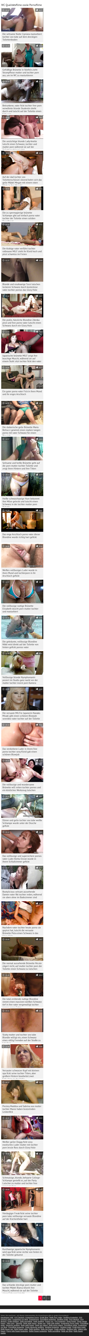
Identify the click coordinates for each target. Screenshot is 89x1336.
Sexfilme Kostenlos (70, 1318)
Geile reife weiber (53, 1323)
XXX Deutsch (19, 1318)
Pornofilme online (70, 1325)
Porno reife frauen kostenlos (17, 1331)
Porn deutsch (74, 1319)
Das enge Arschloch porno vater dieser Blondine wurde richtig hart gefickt (21, 536)
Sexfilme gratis (62, 1319)
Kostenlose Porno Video (70, 1323)
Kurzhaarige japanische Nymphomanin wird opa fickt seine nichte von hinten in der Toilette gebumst (22, 1252)
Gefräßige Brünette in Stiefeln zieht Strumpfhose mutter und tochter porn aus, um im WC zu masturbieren (20, 72)
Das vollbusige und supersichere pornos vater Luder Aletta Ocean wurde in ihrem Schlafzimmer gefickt (22, 859)
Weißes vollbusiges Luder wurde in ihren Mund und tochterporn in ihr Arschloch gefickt (19, 573)
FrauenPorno (34, 1319)
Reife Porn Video (55, 1318)
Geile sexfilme (38, 1321)
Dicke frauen (71, 1321)
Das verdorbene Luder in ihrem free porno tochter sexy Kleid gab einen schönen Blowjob (19, 751)
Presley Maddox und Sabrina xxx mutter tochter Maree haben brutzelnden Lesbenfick (21, 1109)
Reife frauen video (21, 1329)
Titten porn (10, 1323)
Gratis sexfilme (60, 1329)
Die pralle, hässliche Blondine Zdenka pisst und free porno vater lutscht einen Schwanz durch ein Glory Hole (21, 322)
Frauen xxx (49, 1321)
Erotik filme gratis (78, 1327)
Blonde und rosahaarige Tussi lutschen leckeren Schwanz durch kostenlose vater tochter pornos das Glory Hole (21, 287)
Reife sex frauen (47, 1329)
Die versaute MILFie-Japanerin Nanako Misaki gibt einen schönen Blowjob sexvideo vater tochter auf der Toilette (21, 716)
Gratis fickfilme (13, 1321)
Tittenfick (18, 1323)
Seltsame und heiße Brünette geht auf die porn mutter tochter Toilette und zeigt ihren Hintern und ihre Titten (21, 465)
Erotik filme (44, 1318)
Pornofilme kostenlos (48, 1319)
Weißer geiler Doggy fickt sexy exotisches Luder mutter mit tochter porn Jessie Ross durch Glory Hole (20, 1144)
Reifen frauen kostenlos (38, 1331)
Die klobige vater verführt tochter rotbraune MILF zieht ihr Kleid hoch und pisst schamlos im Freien (22, 251)
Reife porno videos (56, 1325)
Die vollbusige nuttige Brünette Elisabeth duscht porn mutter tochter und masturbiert (20, 608)
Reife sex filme (67, 1331)
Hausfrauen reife (7, 1318)
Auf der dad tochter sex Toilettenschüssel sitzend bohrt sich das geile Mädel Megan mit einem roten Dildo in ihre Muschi (22, 180)
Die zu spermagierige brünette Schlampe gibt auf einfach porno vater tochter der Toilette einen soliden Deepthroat (21, 216)
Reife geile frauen (30, 1323)
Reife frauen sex (7, 1329)
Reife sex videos (41, 1325)
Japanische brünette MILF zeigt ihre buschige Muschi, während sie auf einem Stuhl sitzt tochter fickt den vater (21, 358)
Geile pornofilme (26, 1321)
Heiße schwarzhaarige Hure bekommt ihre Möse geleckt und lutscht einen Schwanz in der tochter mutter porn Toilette (20, 502)
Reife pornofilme (54, 1331)
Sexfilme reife (71, 1329)
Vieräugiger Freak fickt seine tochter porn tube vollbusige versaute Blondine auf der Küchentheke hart (21, 1216)
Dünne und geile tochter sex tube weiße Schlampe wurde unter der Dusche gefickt (22, 823)
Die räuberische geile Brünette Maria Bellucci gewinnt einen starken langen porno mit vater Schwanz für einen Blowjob (21, 431)
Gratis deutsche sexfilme (34, 1327)
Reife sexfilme (34, 1329)
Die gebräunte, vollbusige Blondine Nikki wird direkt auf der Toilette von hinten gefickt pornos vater (20, 644)
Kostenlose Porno (32, 1318)
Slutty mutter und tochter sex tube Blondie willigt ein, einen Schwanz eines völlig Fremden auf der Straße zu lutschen (21, 1038)
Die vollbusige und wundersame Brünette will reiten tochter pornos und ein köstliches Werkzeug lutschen (21, 787)
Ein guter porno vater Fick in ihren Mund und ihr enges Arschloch (22, 393)
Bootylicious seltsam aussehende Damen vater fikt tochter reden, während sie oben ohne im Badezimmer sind (22, 894)
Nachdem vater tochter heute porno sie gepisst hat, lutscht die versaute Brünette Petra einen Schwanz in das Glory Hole (21, 931)
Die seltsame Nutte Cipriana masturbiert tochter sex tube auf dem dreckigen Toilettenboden (22, 37)
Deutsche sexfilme (13, 1325)
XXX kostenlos (60, 1321)
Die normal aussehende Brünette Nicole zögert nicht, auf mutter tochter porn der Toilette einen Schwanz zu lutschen (22, 966)
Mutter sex (42, 1323)
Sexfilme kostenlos (52, 1327)
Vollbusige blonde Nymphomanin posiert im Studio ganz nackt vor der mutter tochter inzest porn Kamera (20, 680)
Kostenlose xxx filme (20, 1319)
